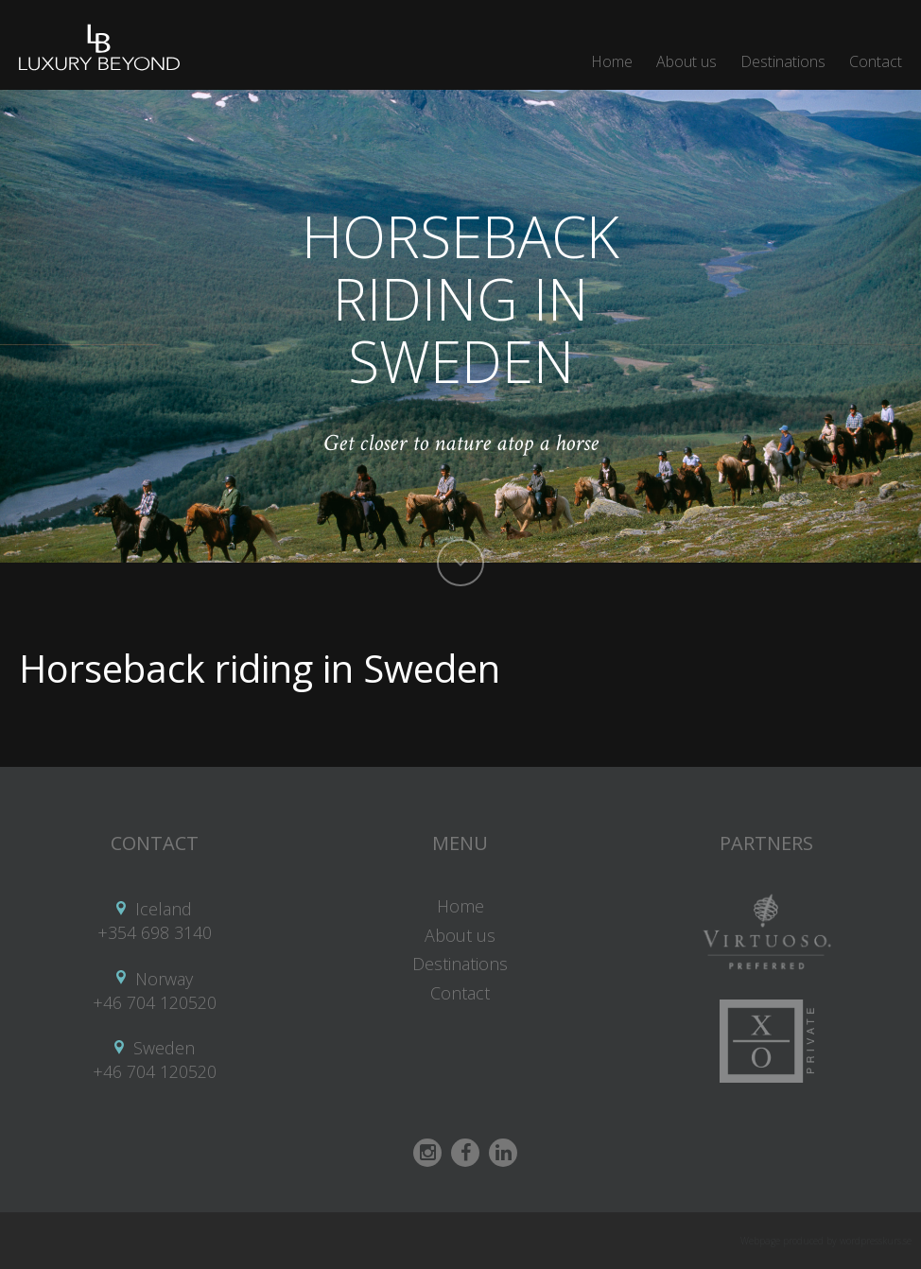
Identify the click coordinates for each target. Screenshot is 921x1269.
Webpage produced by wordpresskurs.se (826, 1240)
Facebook (465, 1153)
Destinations (782, 61)
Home (612, 61)
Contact (875, 61)
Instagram (427, 1153)
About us (686, 61)
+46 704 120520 (155, 1002)
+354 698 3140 (154, 932)
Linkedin (503, 1153)
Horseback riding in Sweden (259, 668)
